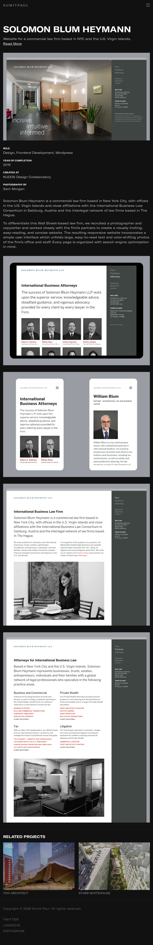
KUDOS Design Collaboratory (27, 177)
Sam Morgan (13, 189)
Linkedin (11, 925)
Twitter (11, 919)
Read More (12, 44)
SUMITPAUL (16, 5)
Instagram (13, 931)
